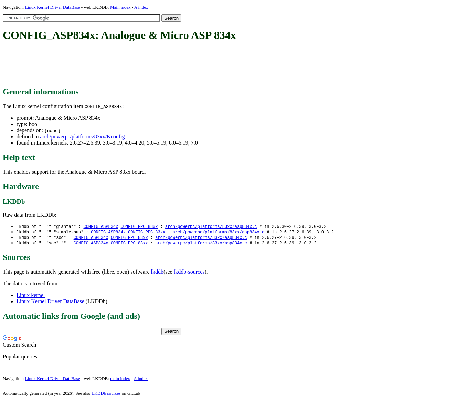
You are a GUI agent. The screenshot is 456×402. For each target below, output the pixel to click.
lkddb (157, 273)
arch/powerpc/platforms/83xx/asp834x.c (211, 227)
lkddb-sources (189, 273)
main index (120, 379)
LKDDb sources (106, 394)
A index (141, 7)
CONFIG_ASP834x (100, 227)
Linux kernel (31, 296)
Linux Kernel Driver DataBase (52, 7)
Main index (120, 7)
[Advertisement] (128, 64)
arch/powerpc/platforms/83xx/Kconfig (82, 136)
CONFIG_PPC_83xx (139, 227)
